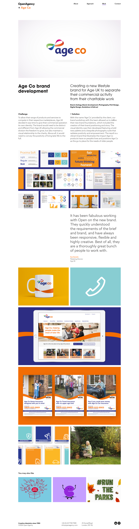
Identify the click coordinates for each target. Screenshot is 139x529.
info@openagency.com (70, 525)
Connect (118, 4)
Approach (90, 4)
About (76, 4)
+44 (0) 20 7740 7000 (69, 523)
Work (104, 4)
